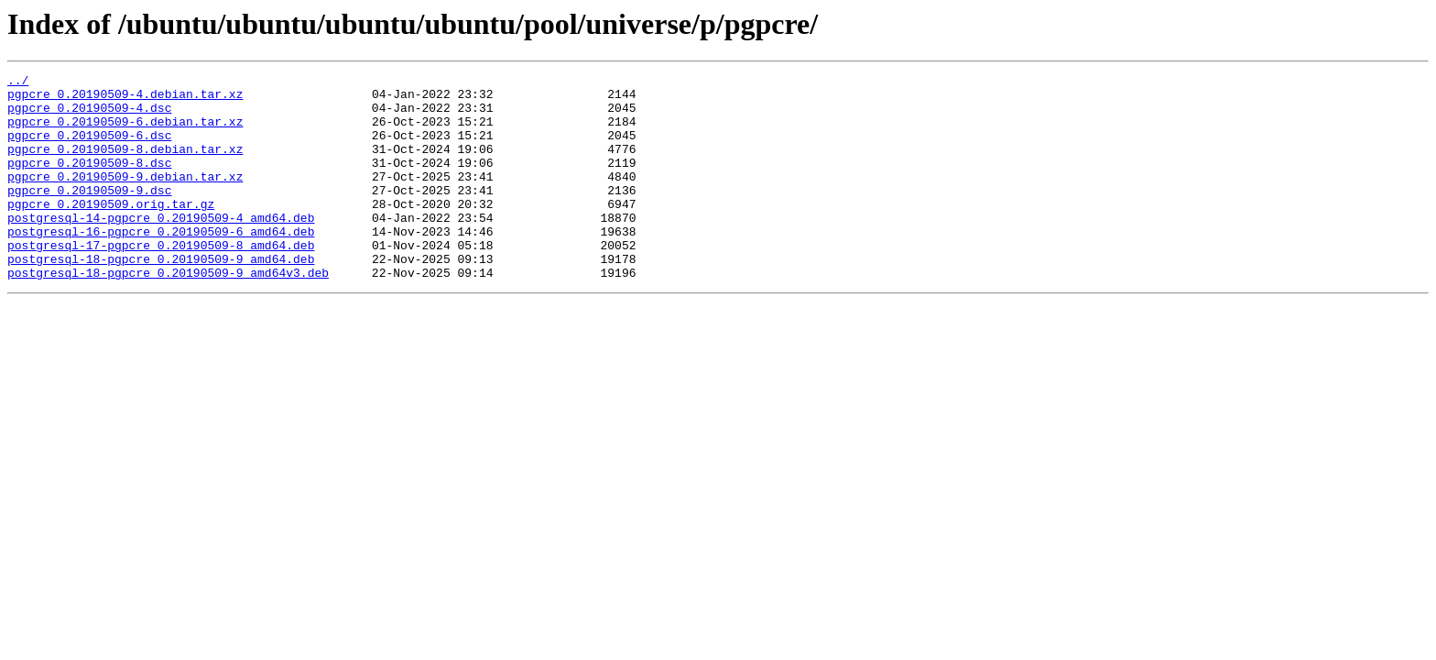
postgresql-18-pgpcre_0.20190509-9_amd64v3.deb (168, 313)
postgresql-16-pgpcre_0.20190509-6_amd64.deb (160, 264)
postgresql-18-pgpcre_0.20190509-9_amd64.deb (160, 297)
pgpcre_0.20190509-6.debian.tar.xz (125, 132)
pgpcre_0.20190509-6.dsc (89, 148)
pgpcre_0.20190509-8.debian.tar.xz (125, 165)
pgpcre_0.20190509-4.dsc (89, 115)
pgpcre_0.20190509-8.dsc (89, 181)
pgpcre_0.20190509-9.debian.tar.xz (125, 198)
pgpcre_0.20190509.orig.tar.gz (110, 231)
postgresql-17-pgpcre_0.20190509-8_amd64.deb (160, 280)
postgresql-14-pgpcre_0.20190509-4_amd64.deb (160, 247)
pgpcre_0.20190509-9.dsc (89, 214)
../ (17, 82)
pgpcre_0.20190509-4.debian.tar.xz (125, 99)
